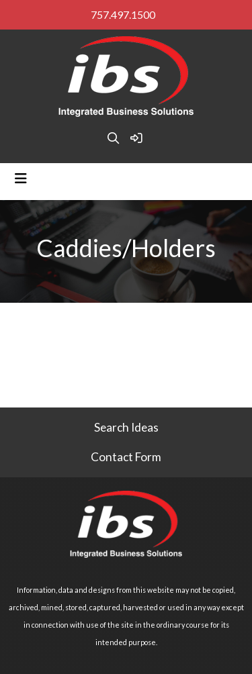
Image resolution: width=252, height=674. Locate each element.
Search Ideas (126, 427)
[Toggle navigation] (21, 178)
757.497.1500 (123, 14)
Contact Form (126, 457)
